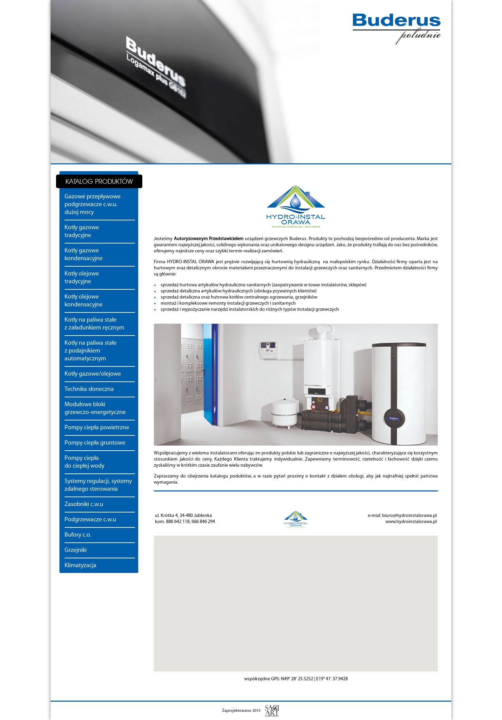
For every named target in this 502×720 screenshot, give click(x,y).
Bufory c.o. (78, 535)
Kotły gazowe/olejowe (93, 374)
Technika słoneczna (89, 389)
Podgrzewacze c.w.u (90, 520)
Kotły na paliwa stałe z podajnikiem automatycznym (90, 351)
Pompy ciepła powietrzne (97, 428)
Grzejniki (76, 550)
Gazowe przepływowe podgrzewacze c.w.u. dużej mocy (93, 205)
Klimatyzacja (80, 565)
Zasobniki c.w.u (84, 504)
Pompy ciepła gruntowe (95, 443)
